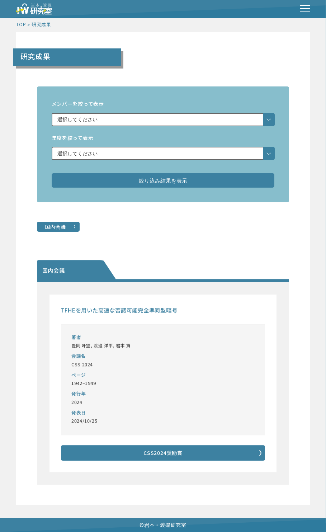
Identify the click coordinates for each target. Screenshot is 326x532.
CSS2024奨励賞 (163, 453)
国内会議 (55, 226)
